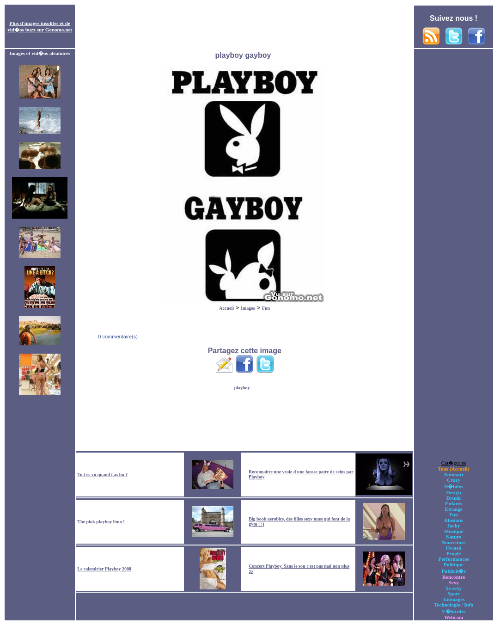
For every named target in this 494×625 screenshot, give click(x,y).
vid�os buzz (21, 29)
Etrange (453, 509)
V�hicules (454, 611)
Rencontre (453, 577)
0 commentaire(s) (117, 336)
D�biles (453, 486)
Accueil (226, 308)
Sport (453, 593)
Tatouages (454, 599)
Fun (266, 308)
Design (453, 492)
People (453, 553)
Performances (454, 559)
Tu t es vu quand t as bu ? (102, 474)
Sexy (453, 582)
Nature (453, 536)
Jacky (453, 525)
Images (248, 308)
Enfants (453, 503)
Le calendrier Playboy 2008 (104, 568)
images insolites (41, 23)
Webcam (453, 617)
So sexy (453, 588)
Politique (454, 564)
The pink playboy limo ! (100, 521)
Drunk (453, 498)
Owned (454, 548)
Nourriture (453, 542)
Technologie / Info (453, 604)
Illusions (454, 520)
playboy (242, 387)
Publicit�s (453, 571)
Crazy (453, 480)
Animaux (454, 474)
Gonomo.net (58, 29)
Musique (453, 531)
